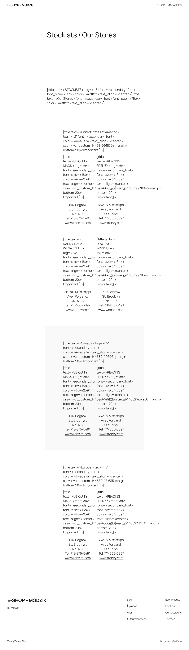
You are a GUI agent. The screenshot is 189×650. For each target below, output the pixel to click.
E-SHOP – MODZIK (20, 5)
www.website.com (78, 223)
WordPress (177, 641)
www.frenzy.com (111, 223)
